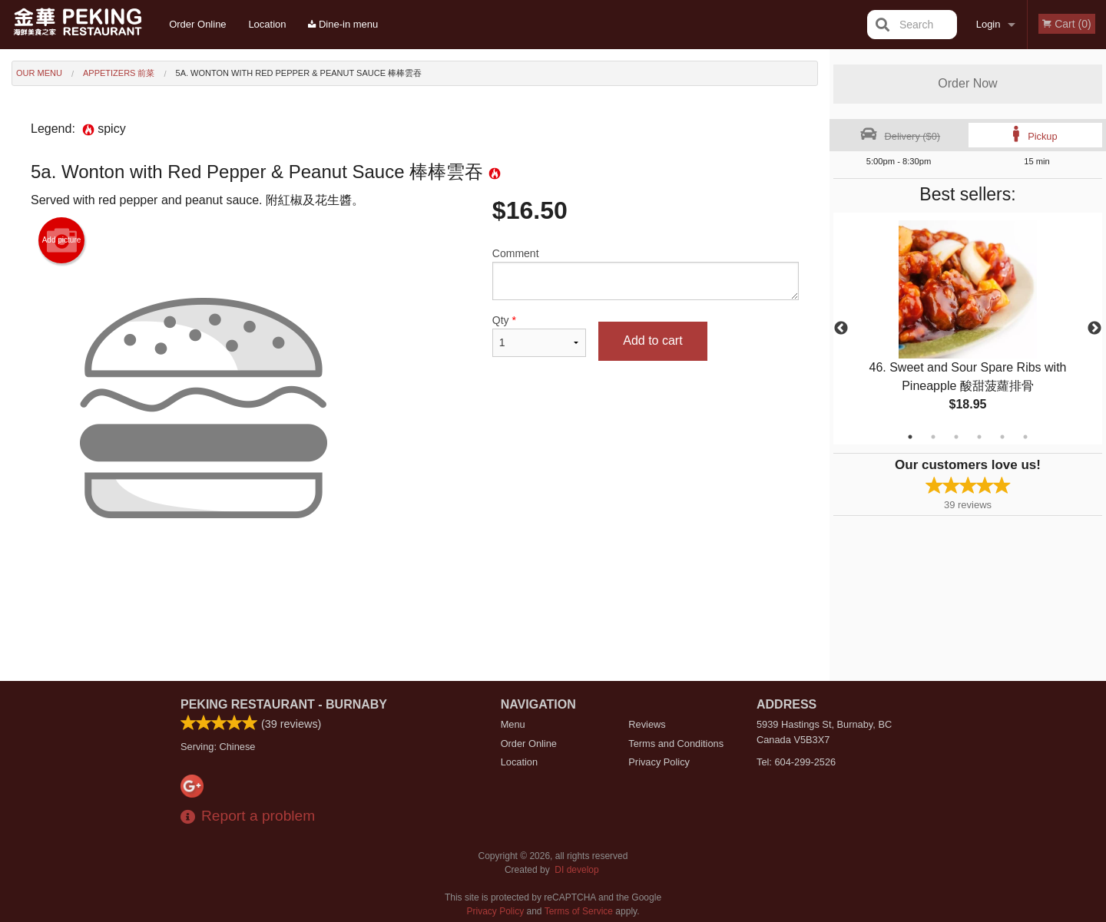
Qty (539, 335)
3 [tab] (956, 436)
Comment (645, 273)
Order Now (967, 83)
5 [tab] (1002, 436)
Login (988, 24)
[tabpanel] (967, 328)
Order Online (197, 24)
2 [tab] (933, 436)
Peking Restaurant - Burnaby (283, 704)
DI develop (576, 869)
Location (267, 24)
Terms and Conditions (676, 743)
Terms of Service (579, 911)
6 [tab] (1025, 436)
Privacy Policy (659, 762)
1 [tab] (910, 436)
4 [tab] (979, 436)
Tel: (796, 762)
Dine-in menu (343, 24)
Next (1094, 328)
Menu (513, 724)
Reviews (646, 724)
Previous (841, 328)
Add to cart (652, 340)
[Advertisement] (415, 631)
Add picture (61, 240)
